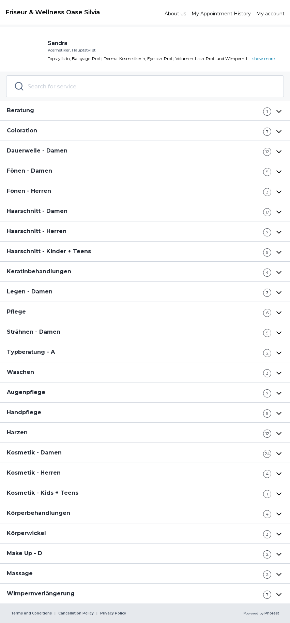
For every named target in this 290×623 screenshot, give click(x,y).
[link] (82, 12)
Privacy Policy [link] (113, 613)
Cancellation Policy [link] (76, 613)
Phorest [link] (271, 613)
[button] (145, 111)
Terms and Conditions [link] (31, 613)
